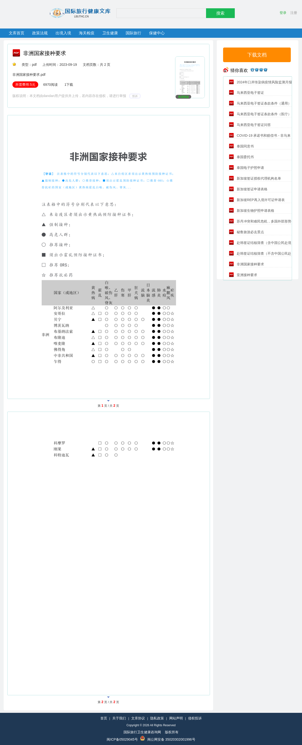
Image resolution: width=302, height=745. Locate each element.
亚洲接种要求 (243, 275)
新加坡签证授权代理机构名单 (255, 178)
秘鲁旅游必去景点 (246, 232)
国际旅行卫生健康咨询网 (142, 732)
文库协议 (138, 718)
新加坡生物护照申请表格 (251, 211)
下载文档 (257, 55)
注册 (293, 13)
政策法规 (40, 33)
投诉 (135, 96)
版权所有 (172, 732)
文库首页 (16, 33)
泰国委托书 (241, 157)
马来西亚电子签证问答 (250, 125)
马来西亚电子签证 (246, 93)
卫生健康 (110, 33)
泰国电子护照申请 (246, 168)
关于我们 (119, 718)
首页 (103, 718)
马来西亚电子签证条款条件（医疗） (260, 114)
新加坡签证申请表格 (248, 189)
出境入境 (63, 33)
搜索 (220, 13)
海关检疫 (86, 33)
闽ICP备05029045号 (122, 739)
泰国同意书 (241, 146)
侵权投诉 (195, 718)
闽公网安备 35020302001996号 (171, 739)
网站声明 (176, 718)
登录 (283, 13)
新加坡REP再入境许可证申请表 (257, 200)
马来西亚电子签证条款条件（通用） (260, 103)
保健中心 (157, 33)
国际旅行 (133, 33)
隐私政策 (157, 718)
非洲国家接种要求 (44, 53)
